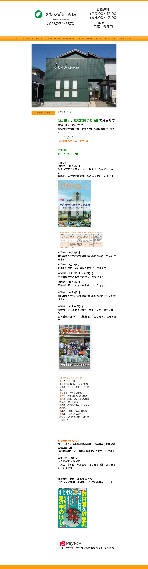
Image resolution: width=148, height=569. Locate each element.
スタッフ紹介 (98, 38)
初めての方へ (30, 38)
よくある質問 (80, 38)
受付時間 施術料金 (68, 38)
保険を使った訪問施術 (125, 38)
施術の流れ (39, 38)
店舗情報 (107, 38)
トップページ (19, 38)
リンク (114, 38)
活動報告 (89, 38)
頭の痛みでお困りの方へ (53, 38)
